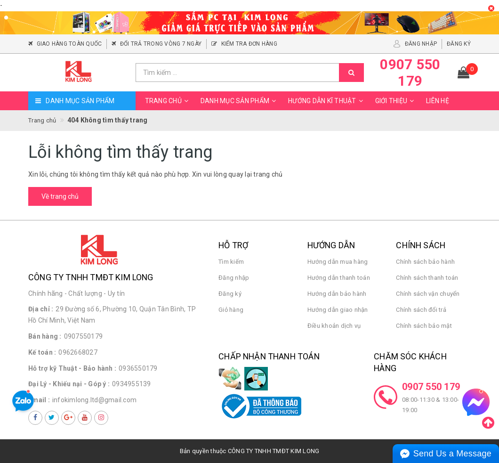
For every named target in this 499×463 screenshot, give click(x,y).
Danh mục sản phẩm (240, 101)
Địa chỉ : (40, 309)
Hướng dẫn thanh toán (338, 277)
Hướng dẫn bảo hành (337, 293)
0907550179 (83, 336)
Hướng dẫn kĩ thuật (327, 101)
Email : (39, 400)
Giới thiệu (396, 101)
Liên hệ (437, 101)
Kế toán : (42, 352)
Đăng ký (229, 293)
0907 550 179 (431, 386)
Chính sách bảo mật (424, 325)
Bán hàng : (45, 336)
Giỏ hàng (230, 309)
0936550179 (138, 368)
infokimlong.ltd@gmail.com (94, 400)
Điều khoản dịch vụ (334, 325)
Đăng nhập (233, 277)
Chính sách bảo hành (425, 261)
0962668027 (77, 352)
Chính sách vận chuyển (427, 293)
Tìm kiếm (231, 261)
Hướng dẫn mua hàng (337, 261)
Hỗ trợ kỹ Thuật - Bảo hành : (72, 368)
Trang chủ (168, 101)
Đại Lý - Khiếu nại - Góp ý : (69, 384)
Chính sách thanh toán (427, 277)
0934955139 (131, 384)
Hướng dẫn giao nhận (337, 309)
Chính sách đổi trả (421, 309)
